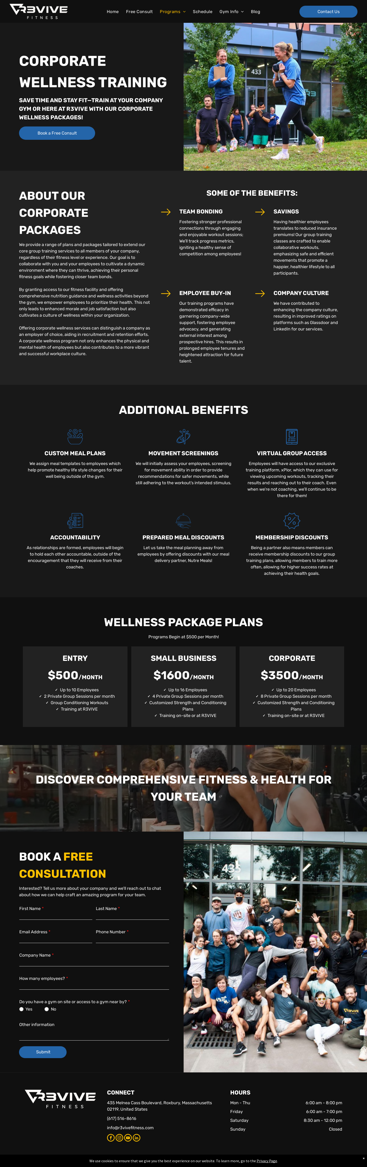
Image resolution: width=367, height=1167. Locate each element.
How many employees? (42, 978)
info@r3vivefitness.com (130, 1127)
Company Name (35, 955)
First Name (30, 908)
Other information (36, 1024)
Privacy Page (267, 1160)
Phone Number (111, 932)
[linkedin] (136, 1138)
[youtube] (128, 1138)
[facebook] (111, 1138)
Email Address (33, 932)
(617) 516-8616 (121, 1118)
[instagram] (119, 1138)
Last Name (106, 908)
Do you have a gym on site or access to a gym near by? (73, 1001)
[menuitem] (112, 12)
